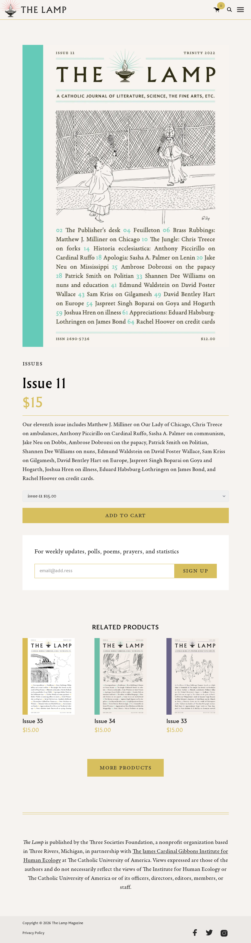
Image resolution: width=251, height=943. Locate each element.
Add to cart (125, 515)
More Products (125, 767)
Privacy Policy (33, 933)
